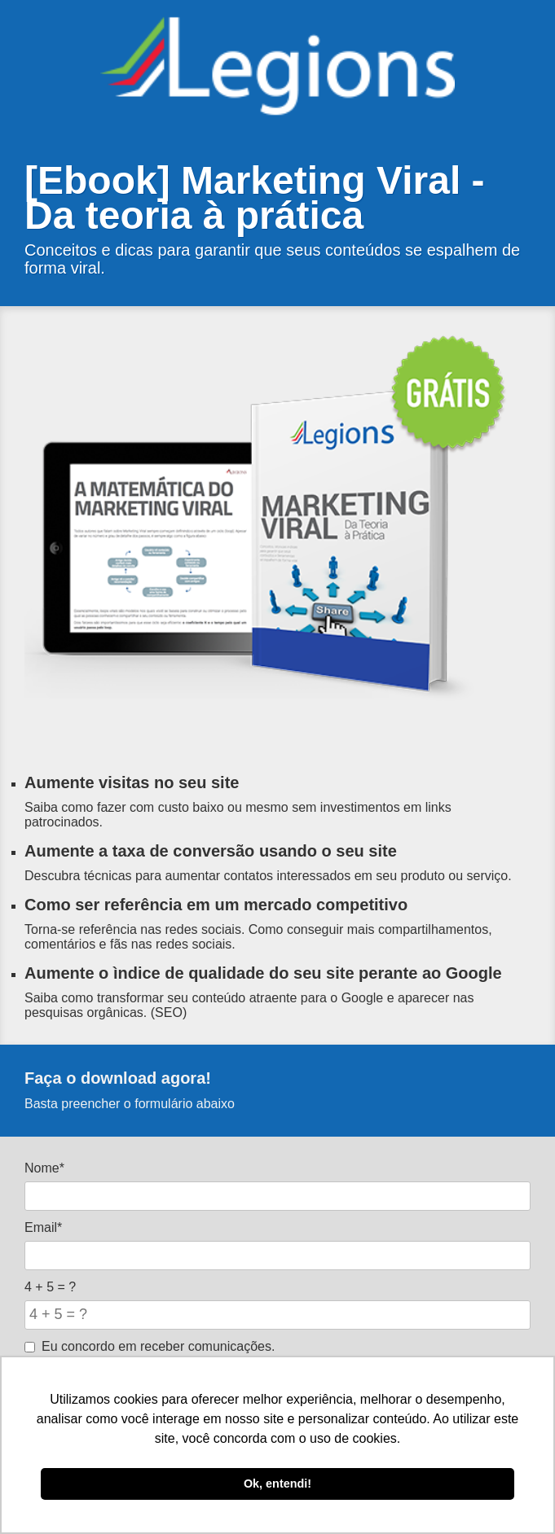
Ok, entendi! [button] (277, 1483)
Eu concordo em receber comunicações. (149, 1346)
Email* (43, 1227)
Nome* (44, 1168)
